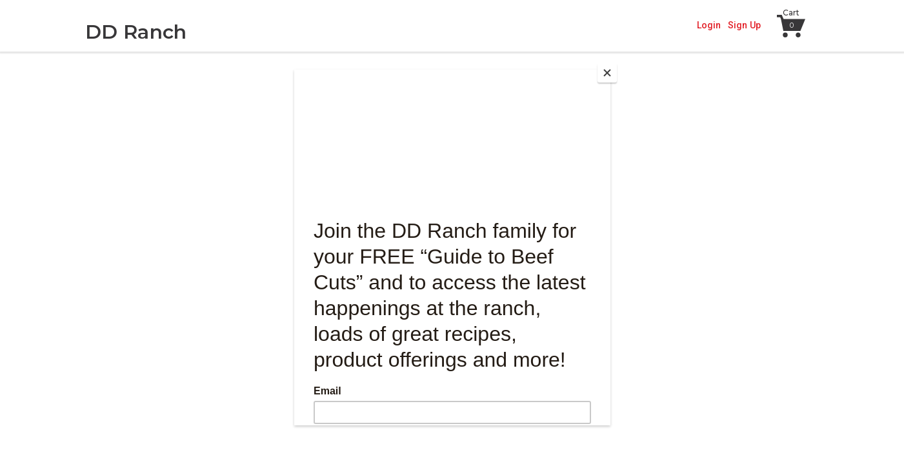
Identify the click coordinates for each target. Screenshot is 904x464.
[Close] (607, 72)
